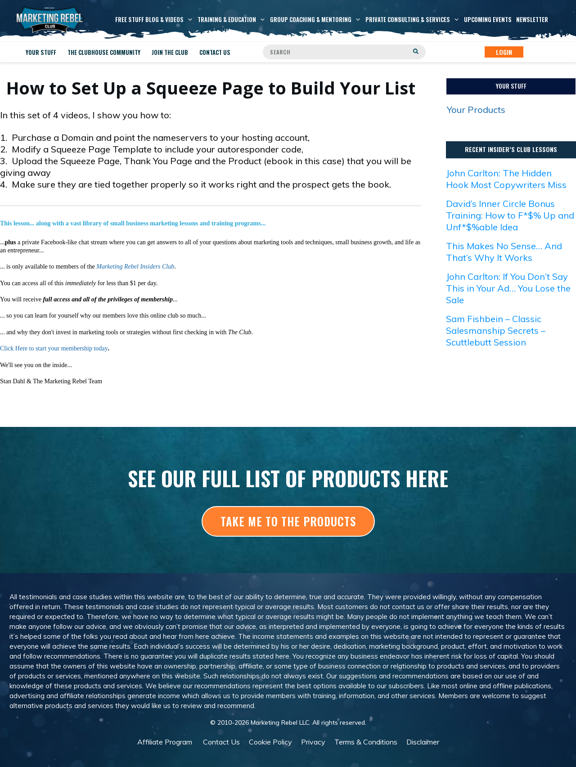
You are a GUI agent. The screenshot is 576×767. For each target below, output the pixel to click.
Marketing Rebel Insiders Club (135, 266)
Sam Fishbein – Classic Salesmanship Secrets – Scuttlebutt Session (495, 330)
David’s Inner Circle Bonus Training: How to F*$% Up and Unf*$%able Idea (510, 215)
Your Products (476, 109)
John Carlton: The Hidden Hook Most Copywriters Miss (506, 178)
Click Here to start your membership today (54, 348)
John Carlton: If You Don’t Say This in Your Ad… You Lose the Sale (508, 288)
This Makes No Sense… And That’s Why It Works (504, 251)
